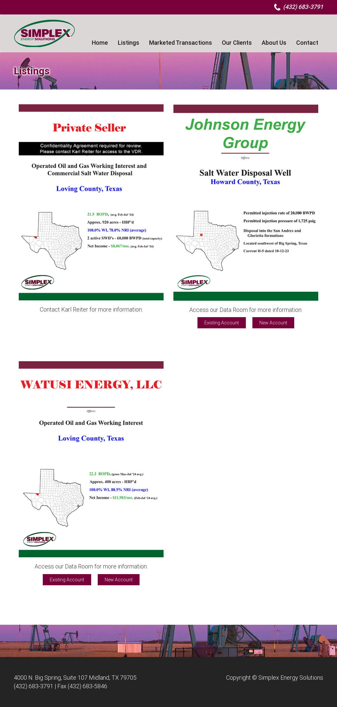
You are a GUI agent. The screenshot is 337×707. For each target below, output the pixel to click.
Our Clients (237, 42)
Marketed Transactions (180, 42)
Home (100, 42)
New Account (273, 323)
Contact (307, 42)
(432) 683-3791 (33, 686)
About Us (274, 42)
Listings (128, 42)
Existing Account (221, 323)
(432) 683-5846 (87, 686)
